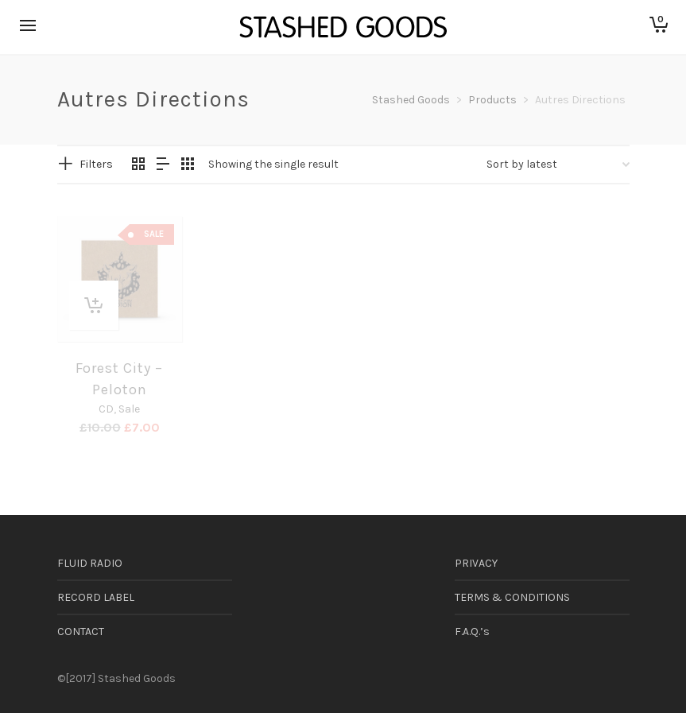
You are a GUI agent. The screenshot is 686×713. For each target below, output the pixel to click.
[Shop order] (558, 164)
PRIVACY (476, 563)
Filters (96, 164)
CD (106, 409)
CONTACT (80, 631)
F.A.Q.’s (472, 631)
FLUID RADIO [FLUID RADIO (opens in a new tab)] (89, 563)
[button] (93, 305)
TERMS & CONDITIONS (512, 597)
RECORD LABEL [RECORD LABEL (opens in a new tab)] (95, 597)
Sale (129, 409)
